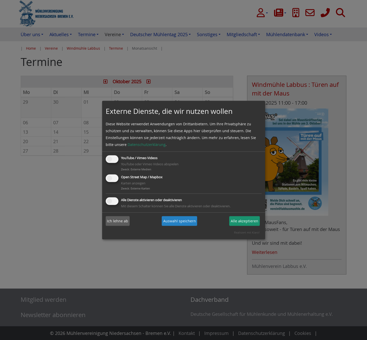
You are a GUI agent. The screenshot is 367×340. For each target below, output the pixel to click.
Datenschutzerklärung (147, 144)
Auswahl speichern (179, 221)
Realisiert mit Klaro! (247, 232)
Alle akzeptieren (244, 221)
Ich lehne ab (117, 221)
